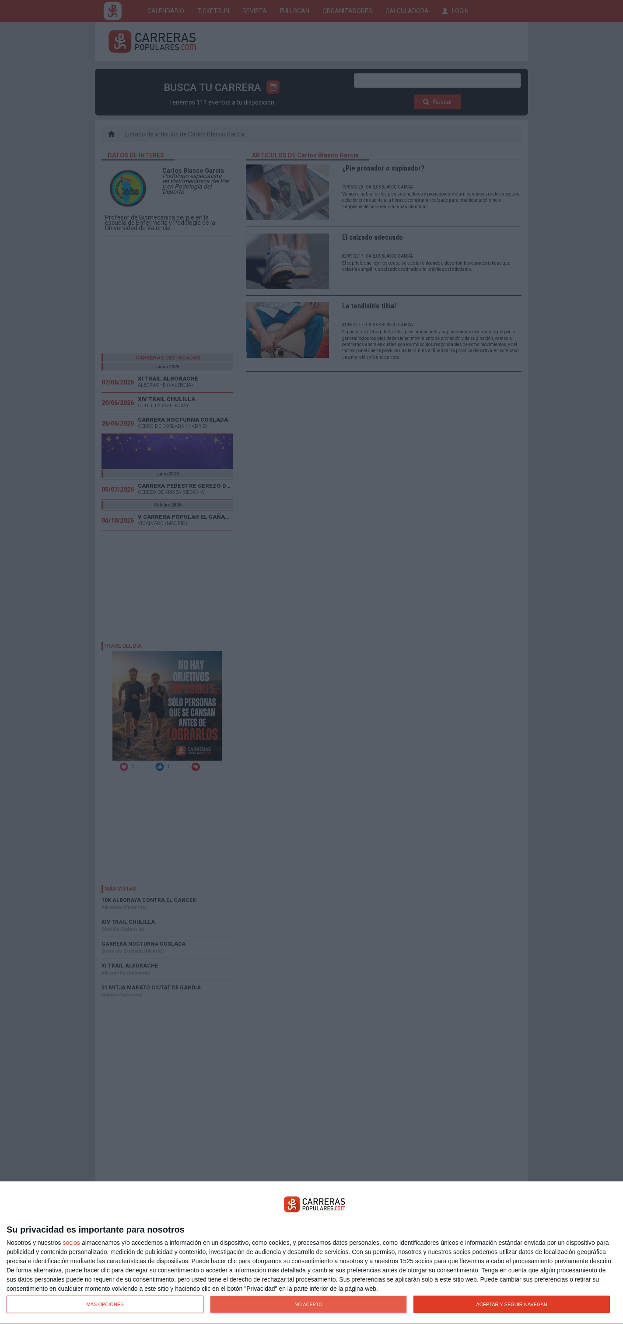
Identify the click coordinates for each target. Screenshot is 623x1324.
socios (71, 1243)
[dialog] (311, 1253)
